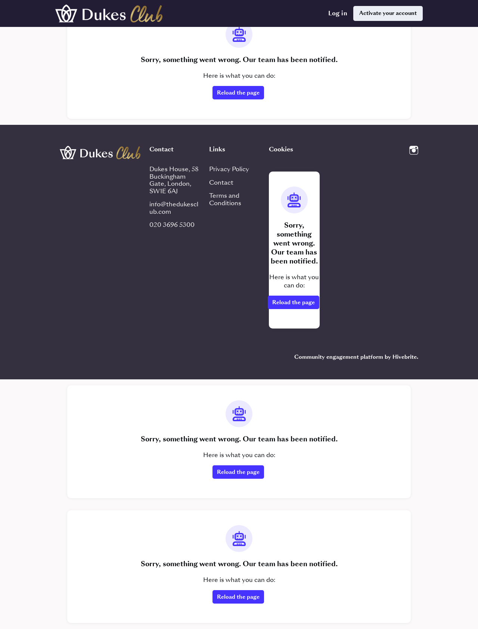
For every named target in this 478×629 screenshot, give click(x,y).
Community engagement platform (338, 357)
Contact (221, 182)
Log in (337, 13)
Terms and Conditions (225, 199)
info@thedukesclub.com (173, 208)
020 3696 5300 (172, 225)
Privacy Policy (229, 169)
